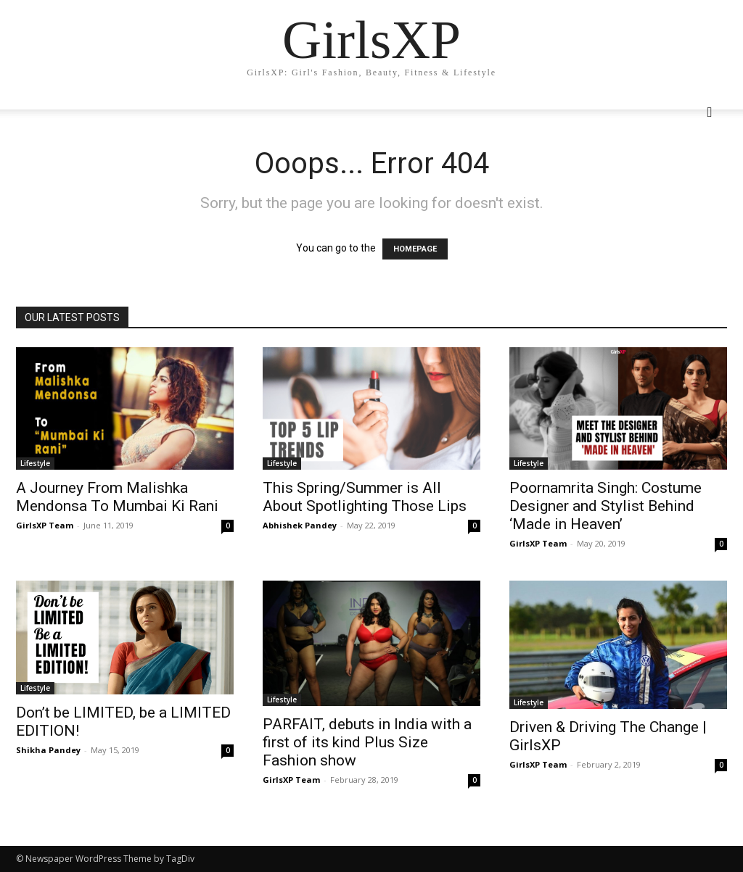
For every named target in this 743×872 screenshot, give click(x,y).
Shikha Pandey (48, 749)
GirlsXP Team (44, 525)
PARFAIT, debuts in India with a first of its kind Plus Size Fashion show (367, 742)
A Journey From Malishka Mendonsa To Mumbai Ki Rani (117, 497)
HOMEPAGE (415, 249)
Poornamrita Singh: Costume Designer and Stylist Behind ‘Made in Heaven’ (605, 506)
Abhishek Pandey (300, 525)
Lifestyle (35, 463)
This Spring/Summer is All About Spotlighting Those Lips (365, 497)
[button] (709, 113)
